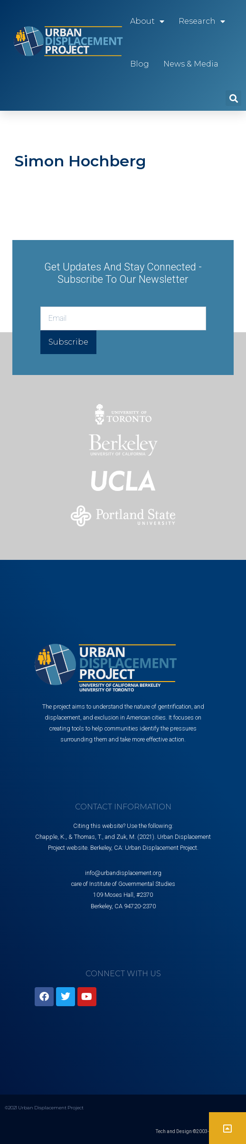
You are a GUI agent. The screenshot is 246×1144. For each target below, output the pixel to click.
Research (202, 21)
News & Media (190, 63)
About (147, 21)
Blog (139, 63)
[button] (233, 98)
